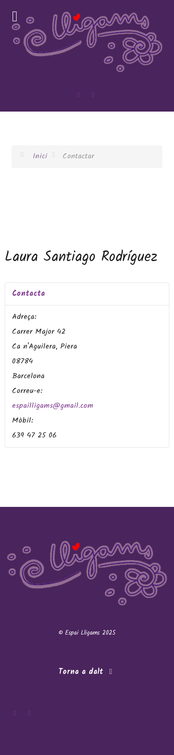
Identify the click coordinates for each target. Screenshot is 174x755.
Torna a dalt (87, 672)
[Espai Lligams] (87, 42)
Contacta (28, 294)
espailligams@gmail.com (52, 406)
